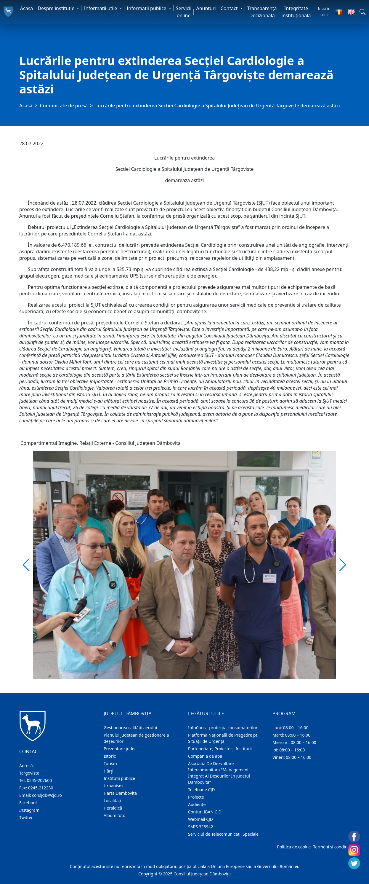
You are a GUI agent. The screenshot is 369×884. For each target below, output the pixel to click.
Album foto (114, 815)
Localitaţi (112, 800)
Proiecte (196, 797)
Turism (110, 763)
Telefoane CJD (201, 789)
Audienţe (197, 804)
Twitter (26, 817)
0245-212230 (40, 788)
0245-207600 (39, 780)
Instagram (29, 810)
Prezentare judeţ (120, 748)
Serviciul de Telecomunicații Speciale (223, 834)
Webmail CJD (200, 819)
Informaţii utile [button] (101, 8)
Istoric (110, 756)
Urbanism (113, 786)
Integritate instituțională (296, 12)
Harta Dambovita (120, 793)
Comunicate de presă (64, 105)
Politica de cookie (294, 847)
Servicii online (184, 12)
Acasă (26, 8)
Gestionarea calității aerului (130, 727)
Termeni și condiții (331, 847)
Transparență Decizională (262, 12)
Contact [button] (230, 8)
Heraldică (113, 808)
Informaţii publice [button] (147, 8)
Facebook (28, 802)
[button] (362, 12)
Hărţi (108, 771)
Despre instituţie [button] (57, 8)
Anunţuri (206, 8)
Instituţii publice (119, 778)
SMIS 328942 (200, 826)
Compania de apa (205, 756)
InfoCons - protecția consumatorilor (223, 727)
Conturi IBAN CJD (205, 812)
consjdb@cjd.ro (47, 795)
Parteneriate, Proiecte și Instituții (220, 748)
